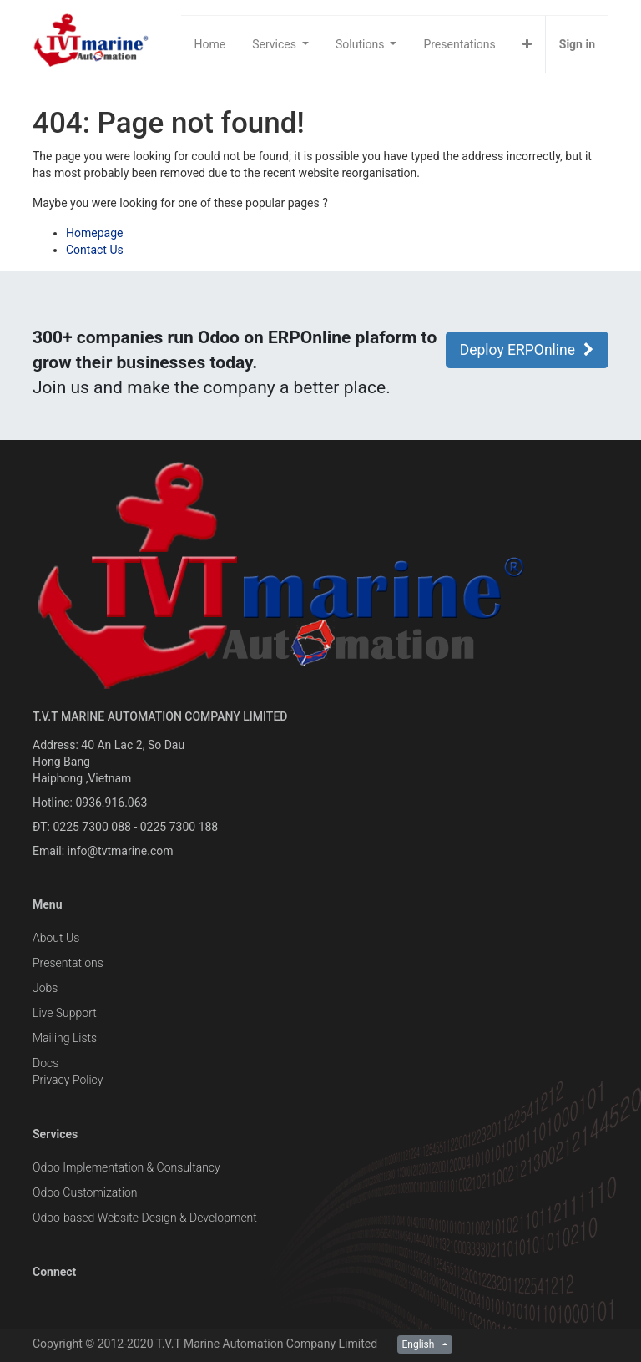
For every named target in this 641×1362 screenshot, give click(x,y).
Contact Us (95, 249)
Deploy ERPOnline (527, 350)
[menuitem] (210, 44)
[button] (527, 44)
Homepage (94, 233)
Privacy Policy (68, 1079)
